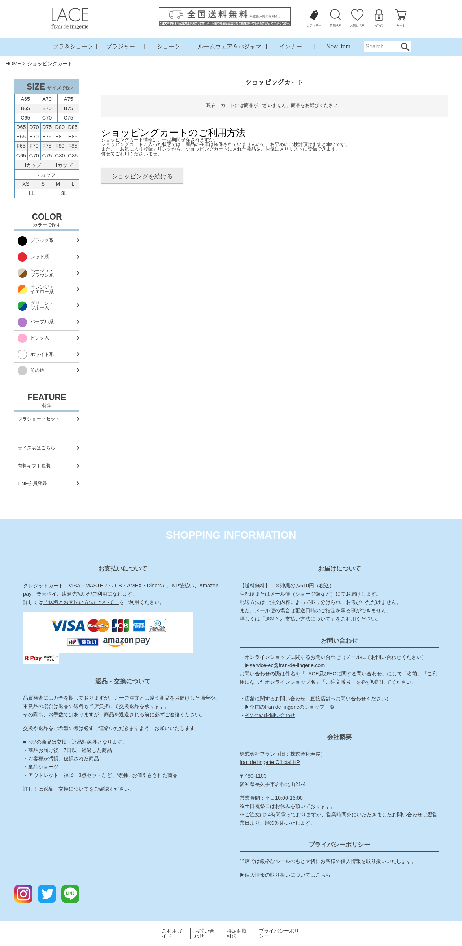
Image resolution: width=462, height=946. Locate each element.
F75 (47, 145)
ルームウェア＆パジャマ (229, 46)
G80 (60, 155)
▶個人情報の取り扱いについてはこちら (285, 874)
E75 (47, 136)
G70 (34, 155)
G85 (73, 155)
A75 (68, 98)
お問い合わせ (204, 933)
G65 (21, 155)
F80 (59, 145)
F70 (34, 145)
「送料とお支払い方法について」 (81, 602)
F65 (21, 145)
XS (25, 183)
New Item (338, 46)
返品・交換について (66, 788)
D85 (72, 127)
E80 (60, 136)
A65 (25, 98)
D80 (60, 127)
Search (405, 46)
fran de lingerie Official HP (270, 762)
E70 (34, 136)
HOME (13, 63)
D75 (47, 127)
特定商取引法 (237, 933)
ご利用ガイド (172, 933)
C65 (25, 117)
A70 (47, 98)
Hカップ (31, 165)
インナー (290, 46)
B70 (47, 108)
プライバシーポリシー (279, 933)
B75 (68, 108)
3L (64, 193)
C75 (68, 117)
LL (32, 193)
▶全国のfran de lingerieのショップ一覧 (290, 706)
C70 (47, 117)
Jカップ (47, 174)
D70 (34, 127)
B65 (25, 108)
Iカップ (64, 165)
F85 (72, 145)
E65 (21, 136)
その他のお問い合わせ (270, 715)
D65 (21, 127)
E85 (73, 136)
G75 (47, 155)
